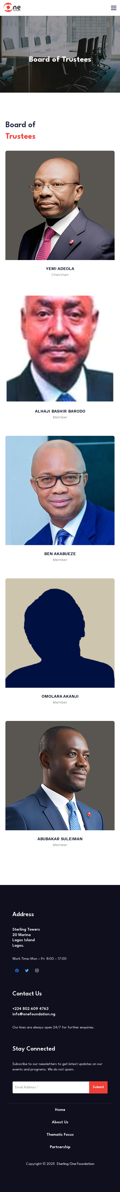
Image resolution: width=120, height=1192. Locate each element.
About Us (60, 1122)
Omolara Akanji (60, 696)
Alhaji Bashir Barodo (60, 411)
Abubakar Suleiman (60, 838)
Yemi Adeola (60, 268)
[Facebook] (16, 970)
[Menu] (113, 8)
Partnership (60, 1147)
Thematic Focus (60, 1135)
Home (60, 1110)
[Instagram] (36, 970)
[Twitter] (26, 970)
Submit (98, 1087)
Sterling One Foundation (75, 1164)
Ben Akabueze (60, 553)
